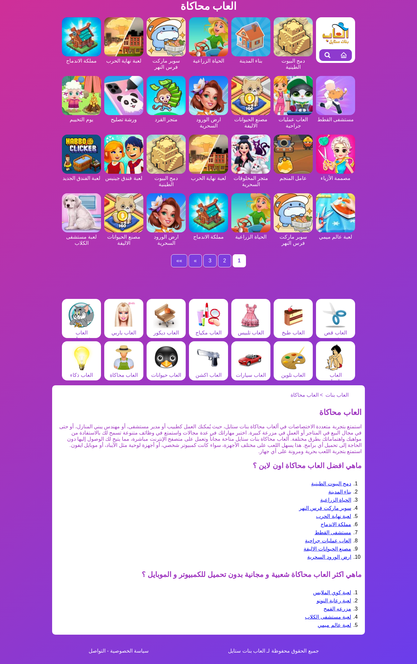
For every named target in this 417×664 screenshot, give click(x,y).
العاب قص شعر (336, 333)
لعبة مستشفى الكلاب (81, 237)
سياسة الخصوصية (129, 651)
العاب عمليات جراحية (293, 119)
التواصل (97, 651)
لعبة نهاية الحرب (333, 516)
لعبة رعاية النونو (334, 600)
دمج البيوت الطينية (293, 61)
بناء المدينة (339, 491)
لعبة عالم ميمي (334, 625)
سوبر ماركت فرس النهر (166, 61)
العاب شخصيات (81, 333)
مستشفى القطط (333, 532)
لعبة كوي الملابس (332, 592)
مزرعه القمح (337, 609)
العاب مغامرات (336, 375)
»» (179, 260)
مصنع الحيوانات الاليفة (250, 119)
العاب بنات (336, 395)
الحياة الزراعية (335, 500)
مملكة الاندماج (336, 524)
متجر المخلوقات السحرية (250, 178)
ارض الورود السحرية (208, 119)
